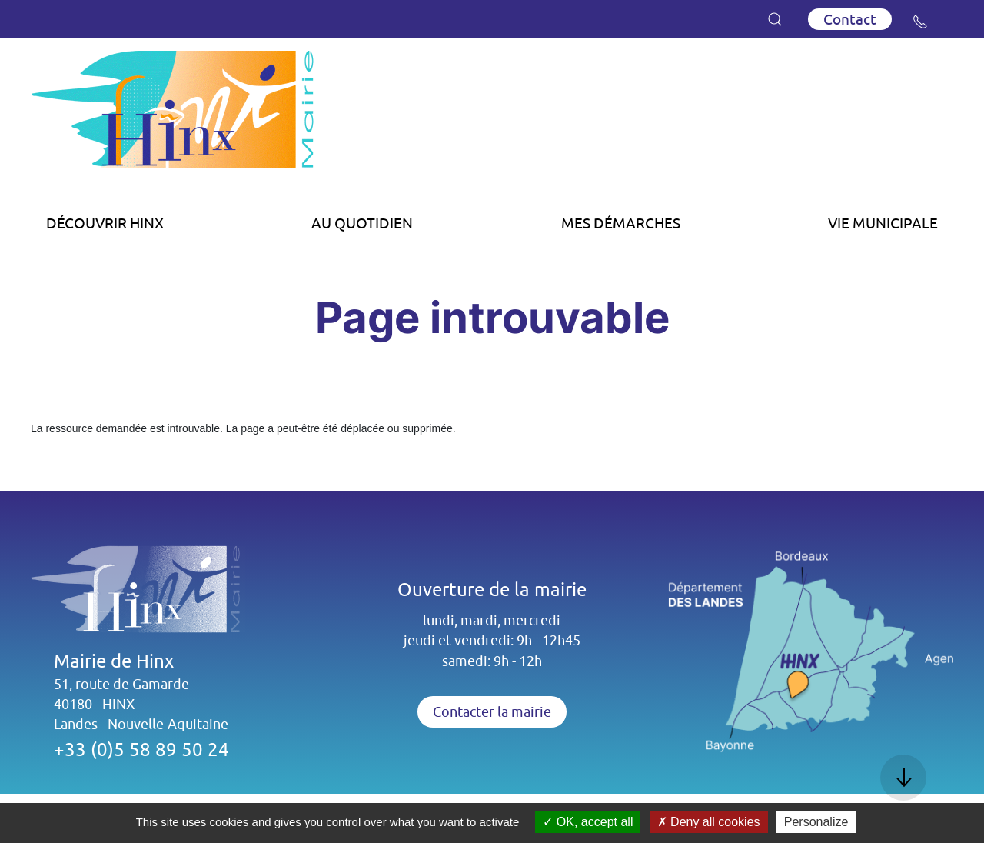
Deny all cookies (708, 821)
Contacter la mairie (492, 712)
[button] (775, 19)
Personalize (816, 821)
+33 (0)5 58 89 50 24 (141, 749)
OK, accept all (588, 821)
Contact (849, 19)
